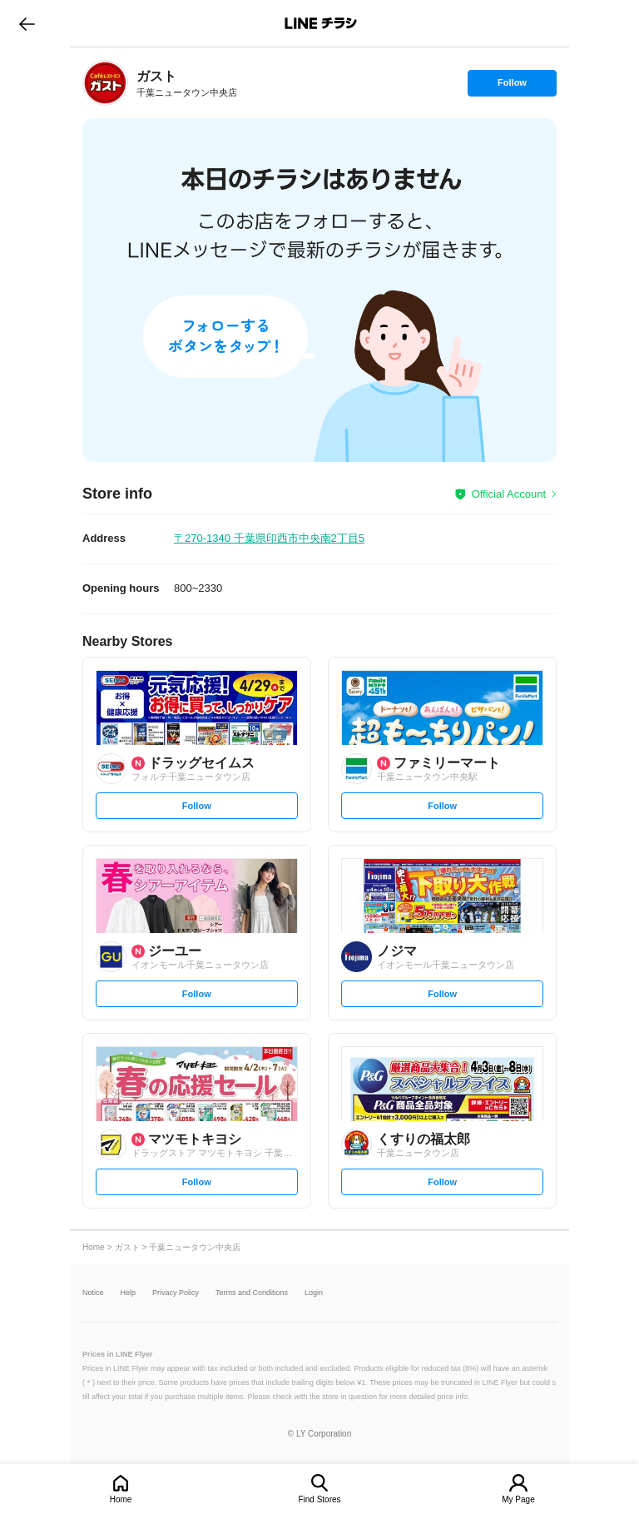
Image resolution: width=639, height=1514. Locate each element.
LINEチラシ (321, 23)
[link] (105, 83)
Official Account (509, 494)
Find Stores (319, 1499)
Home (121, 1499)
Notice (93, 1293)
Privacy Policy (175, 1293)
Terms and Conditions (251, 1293)
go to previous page (27, 23)
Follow (512, 87)
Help (128, 1293)
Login (314, 1293)
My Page (518, 1499)
